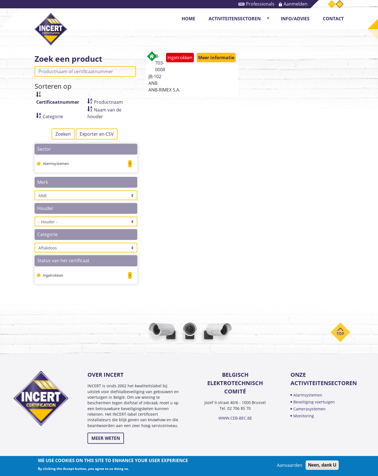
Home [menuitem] (188, 19)
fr (331, 4)
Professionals (260, 4)
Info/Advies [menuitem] (295, 19)
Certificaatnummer (57, 102)
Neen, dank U (322, 465)
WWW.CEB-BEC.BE (235, 418)
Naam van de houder (104, 113)
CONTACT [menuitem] (333, 19)
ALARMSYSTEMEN (307, 395)
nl (340, 4)
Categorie (53, 116)
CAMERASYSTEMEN (309, 408)
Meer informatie (216, 57)
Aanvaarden (289, 465)
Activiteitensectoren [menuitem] (236, 20)
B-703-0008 (160, 63)
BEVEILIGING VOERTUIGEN (314, 402)
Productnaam (108, 102)
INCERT (51, 24)
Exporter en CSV (97, 134)
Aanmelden (296, 4)
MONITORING (304, 415)
